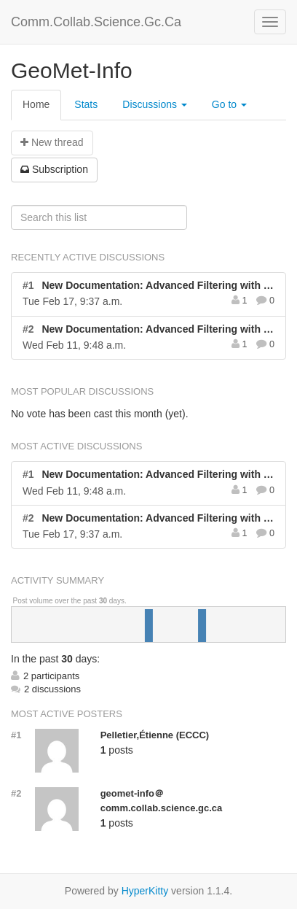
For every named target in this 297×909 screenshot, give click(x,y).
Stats (86, 104)
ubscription (54, 169)
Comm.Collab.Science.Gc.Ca (96, 22)
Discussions (154, 104)
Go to (229, 104)
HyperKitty (145, 891)
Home (36, 104)
